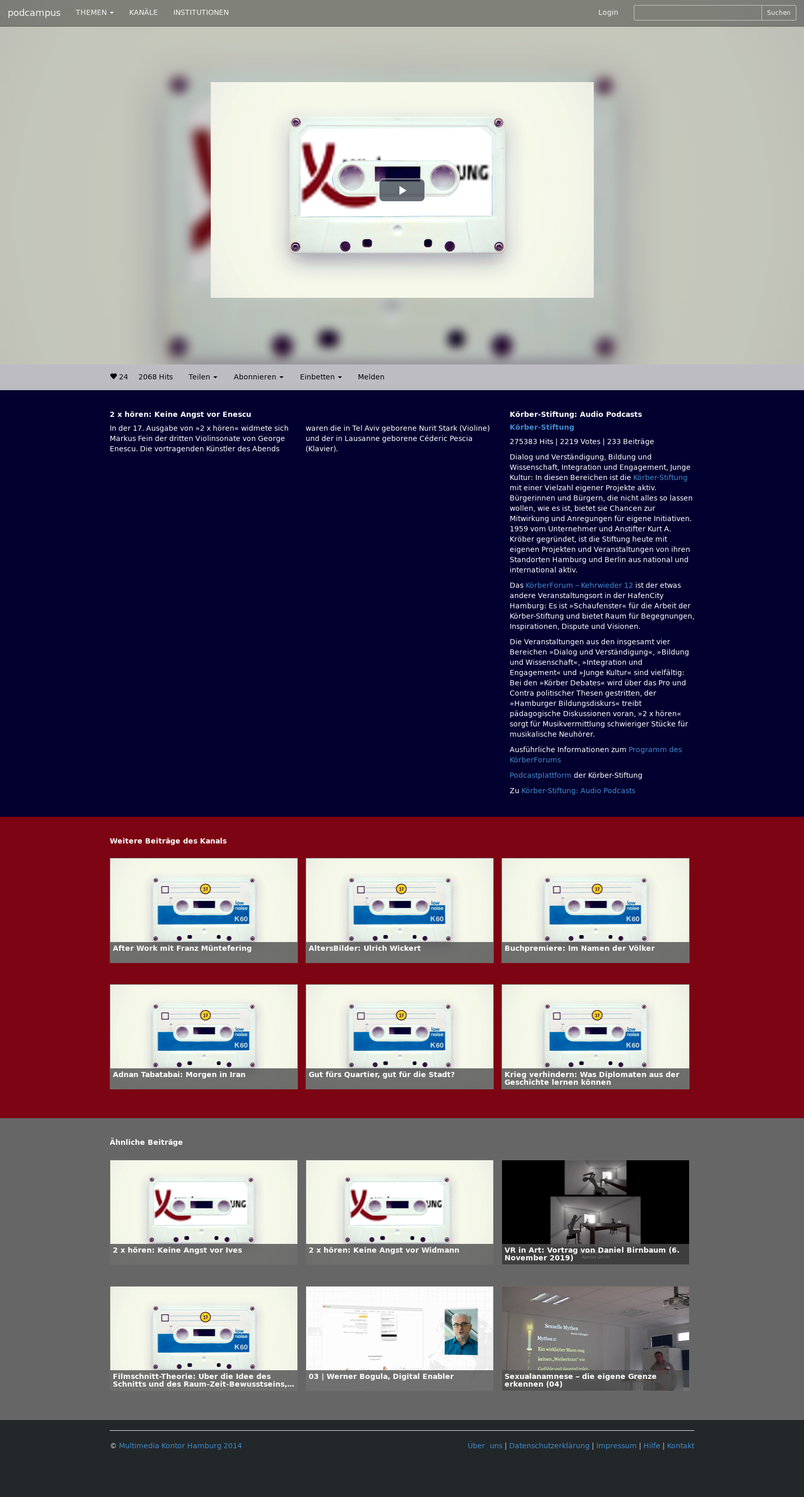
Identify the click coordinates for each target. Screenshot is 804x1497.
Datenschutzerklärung (549, 1446)
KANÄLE (143, 12)
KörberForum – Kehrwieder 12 (580, 585)
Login (608, 12)
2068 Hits (155, 377)
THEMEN (95, 12)
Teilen (203, 377)
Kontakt (680, 1446)
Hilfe (652, 1446)
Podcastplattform (541, 775)
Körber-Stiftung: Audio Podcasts (578, 790)
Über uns (485, 1446)
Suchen (779, 12)
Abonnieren (259, 377)
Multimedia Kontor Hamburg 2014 (180, 1446)
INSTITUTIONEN (201, 12)
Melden (371, 377)
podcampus (34, 12)
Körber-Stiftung (542, 427)
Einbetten (321, 377)
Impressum (616, 1446)
